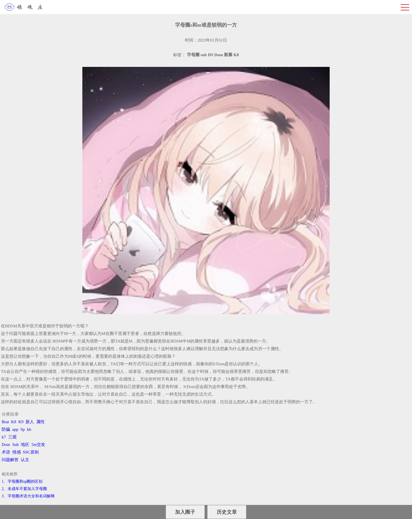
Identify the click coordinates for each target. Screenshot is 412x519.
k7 (4, 437)
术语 (6, 452)
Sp (23, 429)
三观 (12, 437)
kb (29, 429)
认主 (25, 459)
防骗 (6, 429)
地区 (25, 444)
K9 (20, 422)
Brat (5, 422)
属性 (40, 422)
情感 (16, 452)
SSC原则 (31, 452)
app (15, 429)
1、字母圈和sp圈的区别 (22, 481)
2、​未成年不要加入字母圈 (24, 489)
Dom (6, 444)
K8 (13, 422)
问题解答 (10, 459)
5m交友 (38, 444)
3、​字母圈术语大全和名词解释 (28, 496)
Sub (15, 444)
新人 (30, 422)
